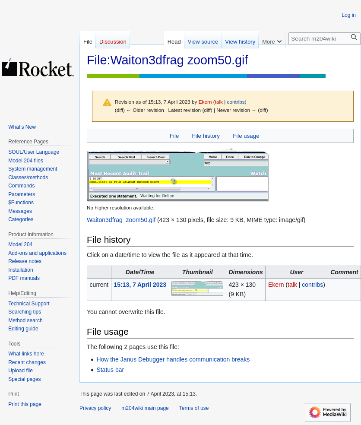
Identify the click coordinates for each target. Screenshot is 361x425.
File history (206, 136)
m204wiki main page (144, 408)
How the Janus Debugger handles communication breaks (173, 359)
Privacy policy (95, 408)
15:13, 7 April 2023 (140, 284)
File (174, 136)
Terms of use (194, 408)
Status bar (110, 369)
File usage (246, 136)
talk (219, 102)
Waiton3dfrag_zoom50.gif (121, 219)
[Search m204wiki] (324, 38)
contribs (236, 102)
